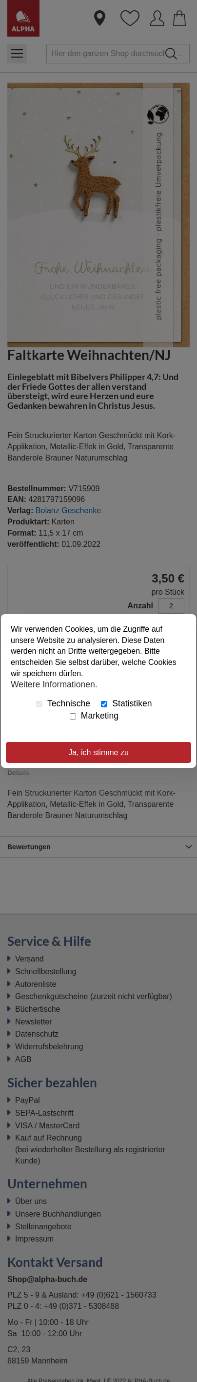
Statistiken (126, 703)
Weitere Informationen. (54, 684)
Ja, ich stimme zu (98, 752)
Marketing (94, 716)
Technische (63, 703)
